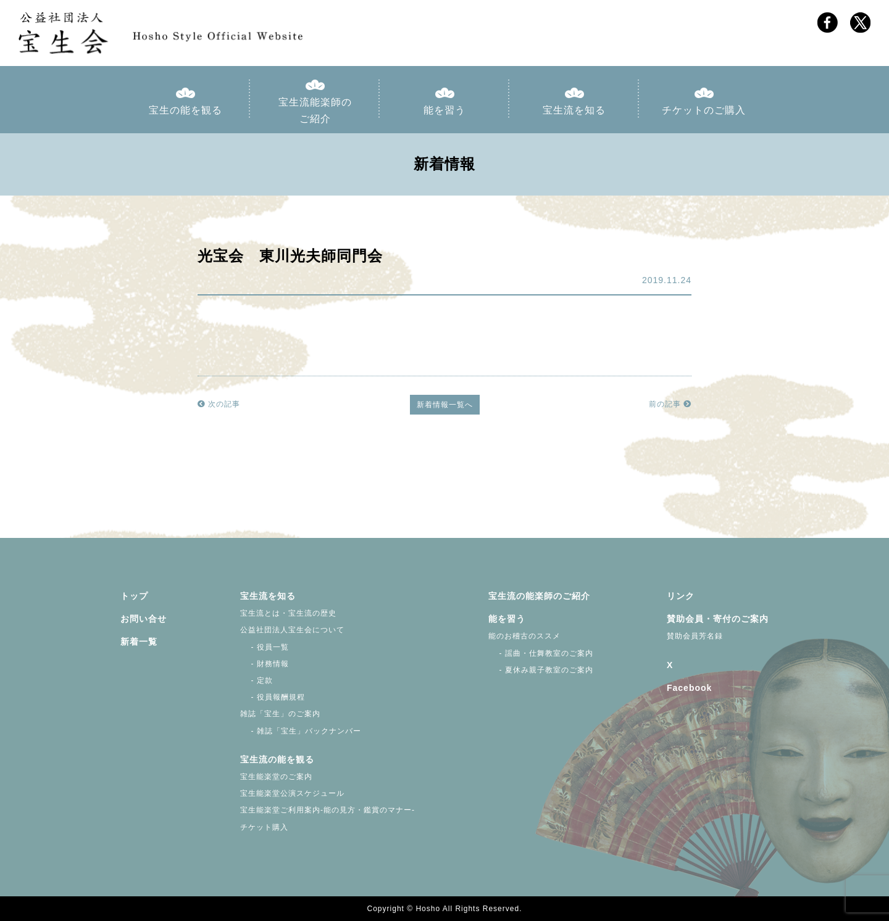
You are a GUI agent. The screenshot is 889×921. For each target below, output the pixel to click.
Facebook (689, 688)
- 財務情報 (264, 663)
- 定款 (256, 680)
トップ (134, 596)
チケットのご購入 (704, 110)
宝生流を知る (574, 110)
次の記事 (219, 404)
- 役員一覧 (264, 647)
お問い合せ (143, 619)
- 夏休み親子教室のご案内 (540, 670)
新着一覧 (138, 641)
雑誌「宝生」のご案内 (280, 713)
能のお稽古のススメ (524, 636)
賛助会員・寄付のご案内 (718, 619)
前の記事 (670, 404)
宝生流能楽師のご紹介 (315, 110)
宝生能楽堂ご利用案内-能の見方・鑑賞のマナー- (327, 810)
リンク (681, 596)
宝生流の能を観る (277, 759)
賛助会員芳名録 (695, 636)
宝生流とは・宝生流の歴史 (288, 613)
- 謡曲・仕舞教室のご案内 (540, 653)
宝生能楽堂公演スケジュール (292, 793)
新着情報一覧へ (445, 404)
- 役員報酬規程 (272, 697)
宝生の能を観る (185, 110)
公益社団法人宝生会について (292, 630)
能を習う (444, 110)
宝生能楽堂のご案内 (276, 776)
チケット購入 (264, 827)
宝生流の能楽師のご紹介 (539, 596)
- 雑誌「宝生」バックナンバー (300, 731)
